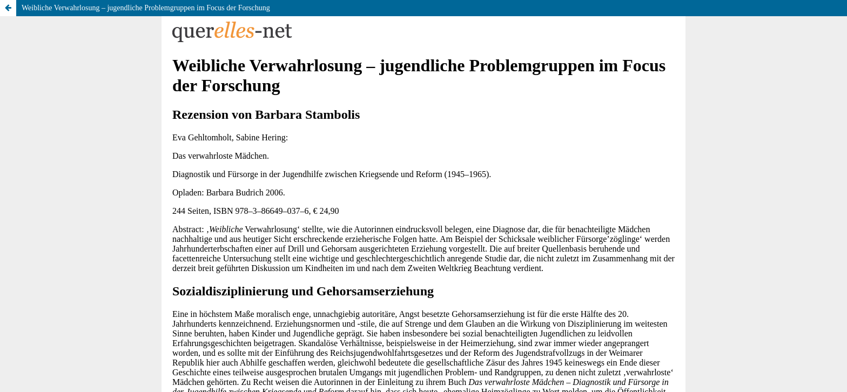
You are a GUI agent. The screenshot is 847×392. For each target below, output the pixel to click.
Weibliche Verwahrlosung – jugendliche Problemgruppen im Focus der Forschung (146, 8)
